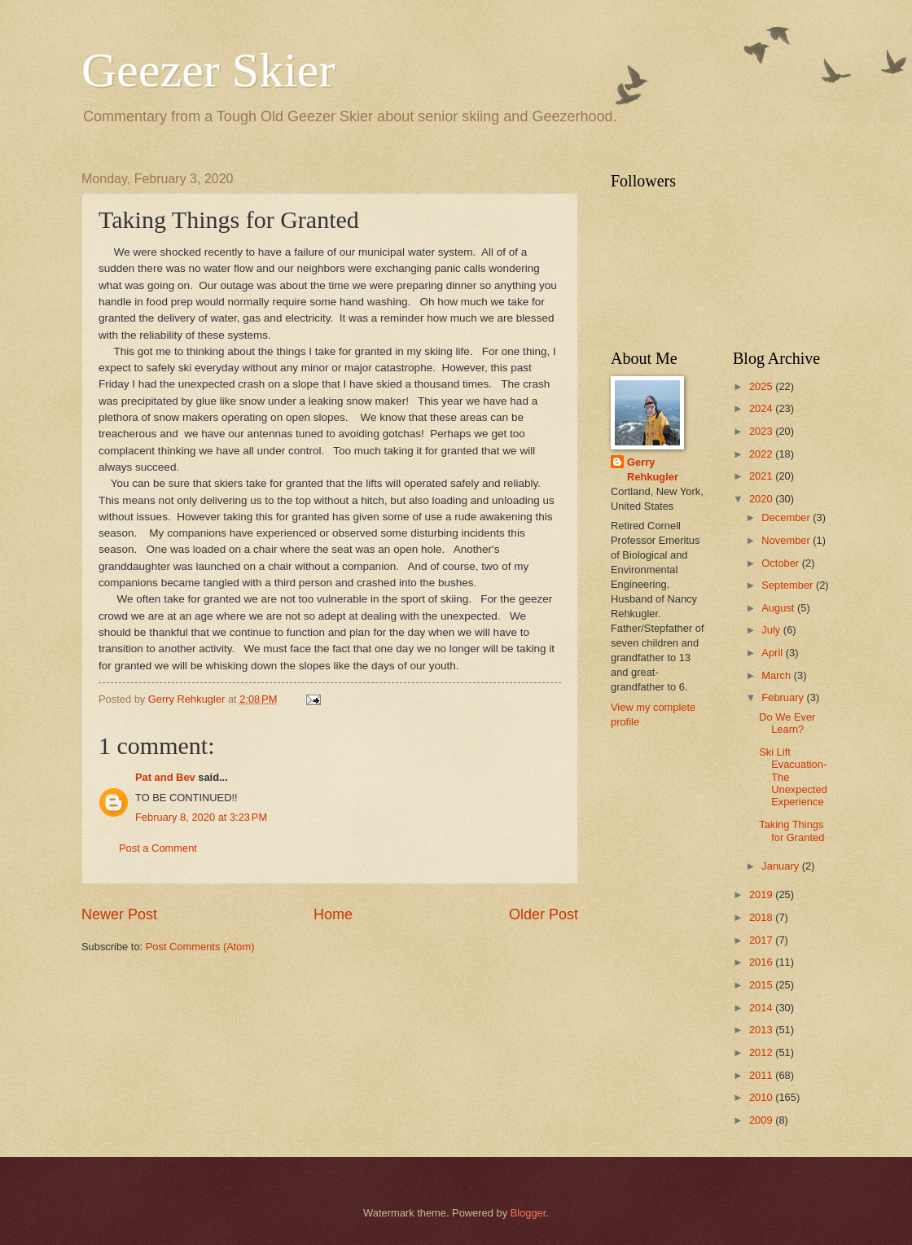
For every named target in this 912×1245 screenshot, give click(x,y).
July (772, 630)
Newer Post (119, 914)
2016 (762, 962)
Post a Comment (158, 848)
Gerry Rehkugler (652, 469)
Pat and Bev (165, 777)
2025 (762, 386)
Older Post (543, 914)
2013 (762, 1030)
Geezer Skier (208, 70)
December (787, 517)
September (788, 585)
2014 (762, 1008)
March (777, 675)
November (787, 540)
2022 (762, 454)
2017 (762, 940)
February (783, 697)
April (773, 653)
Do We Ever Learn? (787, 723)
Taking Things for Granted (791, 830)
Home (333, 914)
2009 (762, 1120)
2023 (762, 431)
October (781, 563)
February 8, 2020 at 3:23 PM (201, 817)
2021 (762, 476)
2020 (762, 499)
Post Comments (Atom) (200, 946)
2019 (762, 894)
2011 (762, 1075)
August (779, 608)
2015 (762, 985)
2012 (762, 1052)
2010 (762, 1097)
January (781, 866)
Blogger (528, 1213)
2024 (762, 408)
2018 (762, 917)
